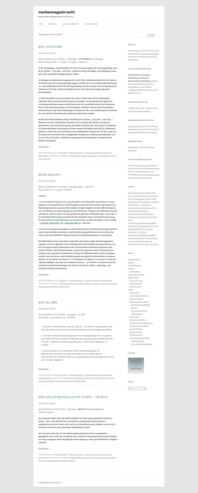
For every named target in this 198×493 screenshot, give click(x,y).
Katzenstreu (110, 378)
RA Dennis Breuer (76, 153)
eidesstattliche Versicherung (89, 283)
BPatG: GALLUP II (49, 174)
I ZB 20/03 (44, 223)
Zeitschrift (71, 460)
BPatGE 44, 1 (101, 342)
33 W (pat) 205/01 (75, 187)
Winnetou (63, 460)
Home (40, 24)
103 (43, 317)
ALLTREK (80, 378)
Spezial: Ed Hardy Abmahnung (141, 323)
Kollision (88, 280)
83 (57, 317)
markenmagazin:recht (56, 12)
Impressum (52, 24)
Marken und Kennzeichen (102, 280)
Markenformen (137, 314)
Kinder (58, 381)
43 (58, 190)
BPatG (75, 283)
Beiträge (131, 262)
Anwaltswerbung (137, 341)
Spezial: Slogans (136, 332)
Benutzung (78, 156)
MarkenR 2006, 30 (73, 223)
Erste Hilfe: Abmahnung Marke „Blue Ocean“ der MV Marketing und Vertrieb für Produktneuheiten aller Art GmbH (143, 196)
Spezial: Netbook (136, 329)
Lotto (40, 159)
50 (84, 80)
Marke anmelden (91, 24)
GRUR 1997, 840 (74, 342)
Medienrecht (134, 317)
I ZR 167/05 (71, 59)
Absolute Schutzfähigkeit (140, 305)
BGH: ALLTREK (47, 302)
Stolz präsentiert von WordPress (49, 482)
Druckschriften (110, 457)
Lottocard (46, 159)
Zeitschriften (64, 286)
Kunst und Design (136, 299)
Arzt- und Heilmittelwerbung (141, 344)
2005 (72, 457)
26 (50, 62)
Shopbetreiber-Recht (138, 320)
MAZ (63, 381)
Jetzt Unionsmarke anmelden (139, 111)
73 (44, 342)
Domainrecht (134, 292)
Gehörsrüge (99, 378)
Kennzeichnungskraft (46, 381)
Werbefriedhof (135, 286)
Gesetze (131, 268)
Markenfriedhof (136, 283)
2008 (72, 156)
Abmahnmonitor (134, 259)
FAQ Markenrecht (134, 265)
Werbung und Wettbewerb (140, 338)
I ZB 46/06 (71, 314)
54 (87, 80)
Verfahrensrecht (44, 378)
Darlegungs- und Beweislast (98, 156)
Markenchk (132, 150)
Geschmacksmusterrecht (139, 296)
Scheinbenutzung (52, 460)
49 (53, 62)
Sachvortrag (70, 381)
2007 (74, 378)
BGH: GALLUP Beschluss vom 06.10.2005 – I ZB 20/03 (73, 397)
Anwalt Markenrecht (70, 24)
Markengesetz (135, 271)
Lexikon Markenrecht (136, 274)
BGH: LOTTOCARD (50, 47)
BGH (85, 156)
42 (45, 190)
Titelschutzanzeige (142, 165)
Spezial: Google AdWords (139, 326)
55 (72, 62)
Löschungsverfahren (93, 153)
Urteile (130, 289)
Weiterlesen (44, 146)
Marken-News (133, 277)
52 (62, 62)
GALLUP (113, 156)
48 (85, 119)
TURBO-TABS (80, 381)
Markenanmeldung (135, 126)
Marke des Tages (136, 280)
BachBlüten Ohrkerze (82, 457)
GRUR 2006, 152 (56, 223)
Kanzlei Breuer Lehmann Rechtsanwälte (143, 54)
